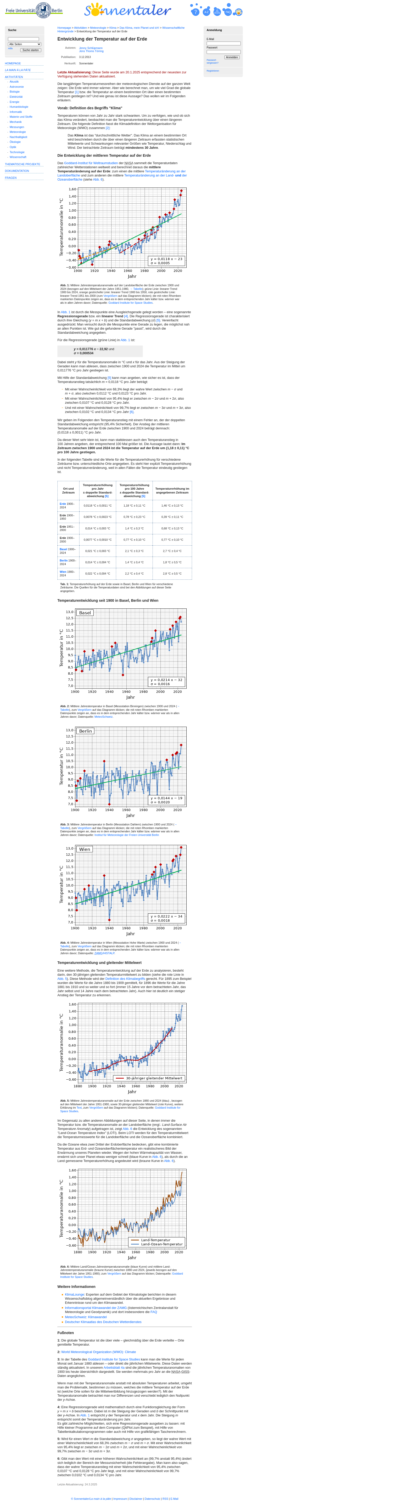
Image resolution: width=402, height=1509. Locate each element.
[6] (131, 412)
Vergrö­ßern (110, 295)
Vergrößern (85, 709)
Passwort (212, 47)
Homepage (64, 27)
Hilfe (10, 48)
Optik (13, 147)
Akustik (14, 81)
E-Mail (210, 39)
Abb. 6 (98, 179)
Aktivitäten (80, 27)
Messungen (17, 127)
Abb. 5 (62, 979)
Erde (63, 503)
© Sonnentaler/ (91, 1498)
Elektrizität (16, 96)
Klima (112, 27)
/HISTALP (104, 953)
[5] (158, 320)
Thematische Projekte (22, 164)
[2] (107, 128)
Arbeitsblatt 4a (114, 1367)
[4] (126, 316)
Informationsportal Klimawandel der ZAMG (96, 1308)
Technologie (17, 152)
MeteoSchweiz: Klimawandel (86, 1317)
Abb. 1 (66, 312)
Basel (63, 549)
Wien (63, 571)
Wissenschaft (18, 157)
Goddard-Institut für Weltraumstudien (91, 163)
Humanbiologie (19, 106)
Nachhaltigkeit (18, 137)
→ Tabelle (136, 288)
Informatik (16, 111)
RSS (165, 1498)
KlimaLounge (74, 1294)
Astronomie (17, 86)
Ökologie (15, 141)
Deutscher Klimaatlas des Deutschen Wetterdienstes (103, 1322)
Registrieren (213, 71)
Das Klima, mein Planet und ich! (139, 27)
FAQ (153, 1312)
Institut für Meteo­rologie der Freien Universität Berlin (126, 834)
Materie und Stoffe (21, 116)
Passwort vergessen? (212, 61)
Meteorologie (98, 27)
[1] (76, 92)
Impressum (120, 1498)
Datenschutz (152, 1498)
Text (79, 1107)
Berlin (64, 560)
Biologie (15, 91)
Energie (14, 101)
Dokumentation (17, 170)
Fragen (10, 177)
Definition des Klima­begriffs (125, 979)
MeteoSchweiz (103, 716)
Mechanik (16, 121)
